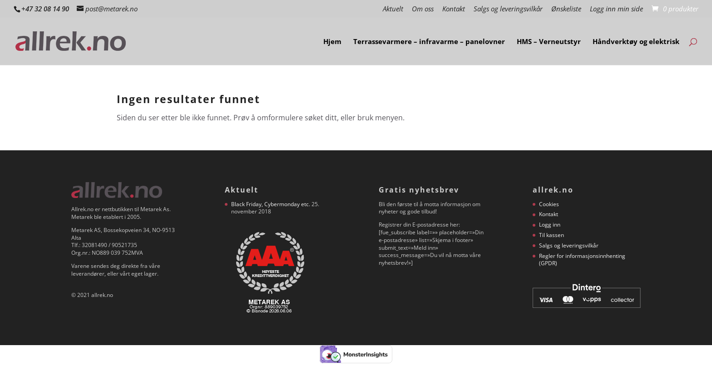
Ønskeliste (566, 9)
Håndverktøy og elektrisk (636, 42)
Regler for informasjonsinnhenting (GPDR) (582, 259)
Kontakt (453, 9)
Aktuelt (393, 9)
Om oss (423, 9)
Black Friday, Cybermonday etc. (270, 204)
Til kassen (551, 235)
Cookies (549, 204)
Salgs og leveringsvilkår (508, 9)
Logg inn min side (616, 9)
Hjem (332, 42)
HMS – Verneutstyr (549, 42)
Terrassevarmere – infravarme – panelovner (429, 42)
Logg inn (549, 224)
